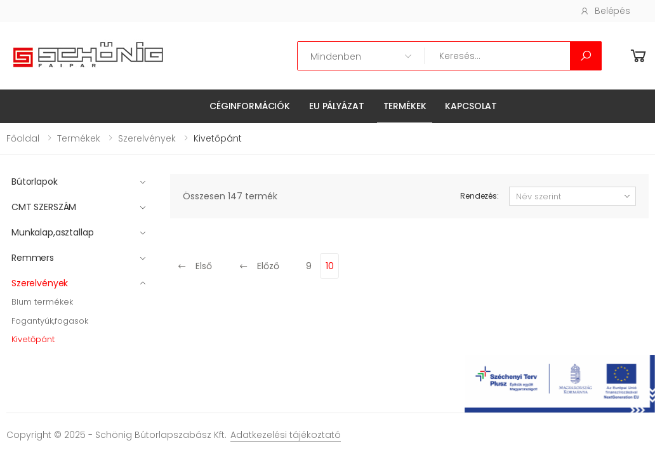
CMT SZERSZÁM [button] (43, 207)
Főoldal (22, 138)
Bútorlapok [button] (34, 181)
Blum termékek (42, 302)
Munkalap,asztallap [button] (52, 232)
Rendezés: (479, 195)
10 (330, 266)
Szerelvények (147, 138)
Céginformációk (249, 106)
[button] (638, 56)
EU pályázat (336, 106)
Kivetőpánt (33, 339)
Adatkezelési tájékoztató (285, 434)
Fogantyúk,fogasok (49, 321)
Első (194, 266)
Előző (259, 266)
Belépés (605, 10)
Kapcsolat (471, 106)
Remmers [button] (32, 257)
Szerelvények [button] (39, 283)
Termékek (405, 106)
